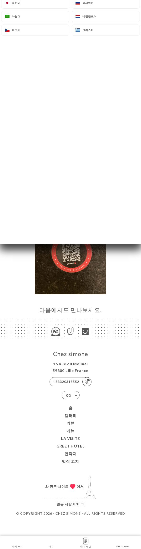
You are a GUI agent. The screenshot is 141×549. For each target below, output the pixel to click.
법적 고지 (70, 461)
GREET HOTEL (70, 446)
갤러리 (71, 415)
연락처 (71, 453)
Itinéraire (122, 542)
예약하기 (17, 542)
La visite (70, 438)
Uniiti (79, 504)
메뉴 (70, 430)
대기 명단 (85, 542)
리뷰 (70, 423)
